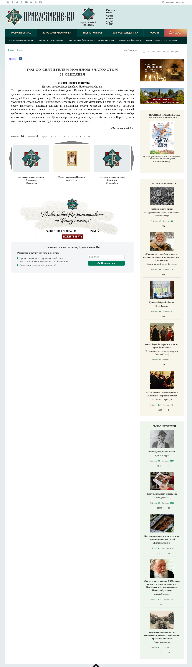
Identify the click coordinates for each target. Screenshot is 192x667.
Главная (11, 50)
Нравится (12, 58)
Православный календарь (88, 16)
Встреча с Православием (57, 33)
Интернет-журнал (92, 33)
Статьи (19, 50)
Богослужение (170, 40)
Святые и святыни (105, 40)
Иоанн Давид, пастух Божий (161, 452)
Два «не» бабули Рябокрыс (162, 302)
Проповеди (42, 40)
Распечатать (132, 50)
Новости (154, 33)
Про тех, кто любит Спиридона (162, 494)
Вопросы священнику (125, 33)
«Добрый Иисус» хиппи (162, 209)
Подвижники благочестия (130, 40)
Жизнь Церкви (153, 40)
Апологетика (57, 40)
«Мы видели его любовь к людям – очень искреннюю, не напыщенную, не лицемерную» (161, 257)
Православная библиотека (80, 40)
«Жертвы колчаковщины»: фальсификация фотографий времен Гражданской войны (161, 635)
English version (107, 22)
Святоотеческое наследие (20, 40)
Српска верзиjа (107, 17)
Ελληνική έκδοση (108, 11)
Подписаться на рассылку (175, 2)
